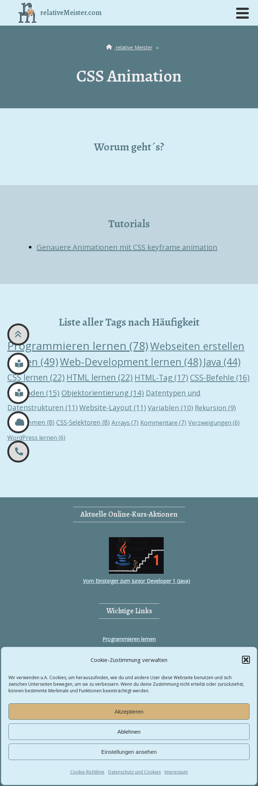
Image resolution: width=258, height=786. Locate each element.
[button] (246, 659)
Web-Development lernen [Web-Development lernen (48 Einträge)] (131, 361)
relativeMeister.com (60, 13)
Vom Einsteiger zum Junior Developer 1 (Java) (136, 560)
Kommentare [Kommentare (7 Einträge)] (163, 422)
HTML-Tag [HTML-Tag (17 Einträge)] (161, 377)
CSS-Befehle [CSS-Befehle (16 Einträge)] (220, 377)
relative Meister (128, 47)
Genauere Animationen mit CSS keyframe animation (127, 247)
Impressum (176, 772)
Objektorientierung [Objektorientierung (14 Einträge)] (102, 393)
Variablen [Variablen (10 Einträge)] (170, 407)
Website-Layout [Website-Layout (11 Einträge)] (112, 407)
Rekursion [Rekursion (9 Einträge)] (215, 407)
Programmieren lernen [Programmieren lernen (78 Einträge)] (77, 345)
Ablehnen (128, 732)
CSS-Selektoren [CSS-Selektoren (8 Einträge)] (83, 422)
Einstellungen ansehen (129, 752)
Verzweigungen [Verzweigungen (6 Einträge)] (214, 423)
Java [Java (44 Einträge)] (222, 361)
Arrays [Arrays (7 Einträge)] (125, 422)
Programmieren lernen (129, 639)
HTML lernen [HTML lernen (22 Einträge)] (100, 377)
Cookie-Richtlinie (87, 772)
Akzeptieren (128, 711)
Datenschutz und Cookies (134, 772)
